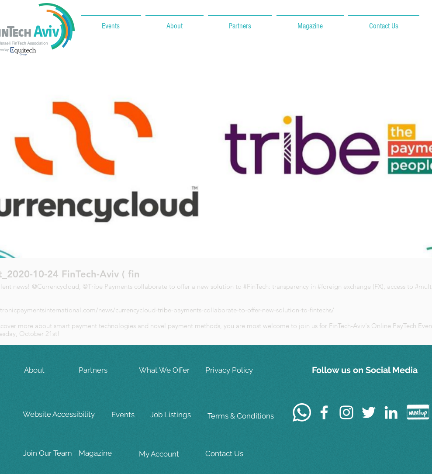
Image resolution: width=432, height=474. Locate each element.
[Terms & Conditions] (240, 416)
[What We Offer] (166, 370)
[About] (51, 370)
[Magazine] (106, 453)
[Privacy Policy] (233, 370)
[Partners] (106, 370)
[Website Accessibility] (60, 414)
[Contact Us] (233, 453)
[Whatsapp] (302, 412)
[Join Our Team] (50, 453)
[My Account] (166, 454)
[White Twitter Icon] (368, 412)
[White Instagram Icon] (346, 412)
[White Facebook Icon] (324, 412)
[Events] (138, 414)
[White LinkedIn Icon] (391, 412)
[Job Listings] (177, 414)
